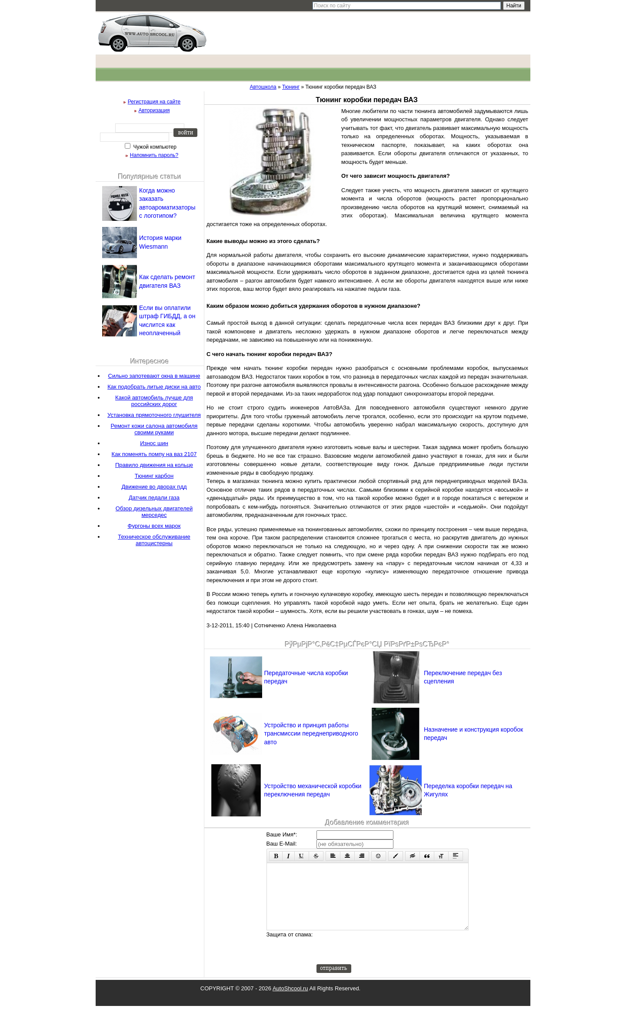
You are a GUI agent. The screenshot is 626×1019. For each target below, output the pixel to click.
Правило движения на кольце (154, 465)
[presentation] (382, 960)
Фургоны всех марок (154, 526)
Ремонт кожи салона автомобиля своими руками (154, 429)
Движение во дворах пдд (153, 486)
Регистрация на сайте (154, 102)
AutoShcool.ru (290, 1001)
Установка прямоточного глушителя (154, 415)
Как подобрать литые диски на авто (154, 386)
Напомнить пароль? (154, 155)
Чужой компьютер (154, 147)
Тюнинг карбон (154, 476)
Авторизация (154, 110)
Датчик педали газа (154, 497)
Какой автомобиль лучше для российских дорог (154, 400)
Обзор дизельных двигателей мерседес (154, 511)
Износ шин (154, 443)
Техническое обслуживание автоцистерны (154, 539)
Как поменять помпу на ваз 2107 (154, 454)
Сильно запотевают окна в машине (154, 376)
